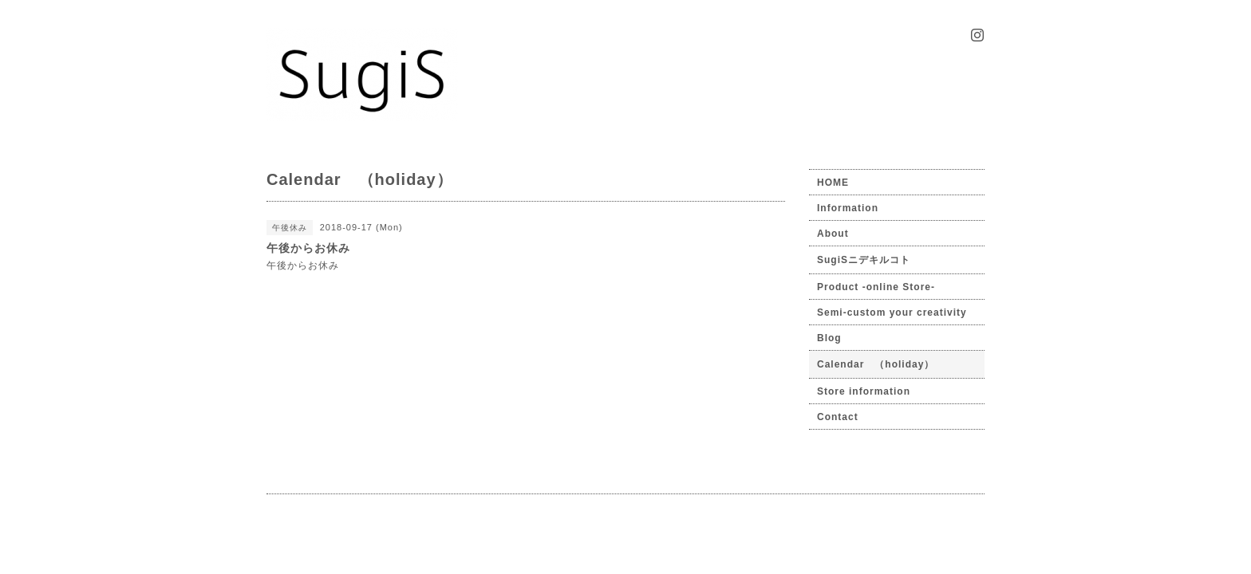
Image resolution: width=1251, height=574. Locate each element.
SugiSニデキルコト (863, 259)
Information (847, 208)
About (833, 233)
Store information (863, 391)
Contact (837, 417)
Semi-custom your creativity (892, 312)
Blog (829, 338)
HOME (833, 182)
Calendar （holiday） (875, 364)
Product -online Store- (876, 287)
